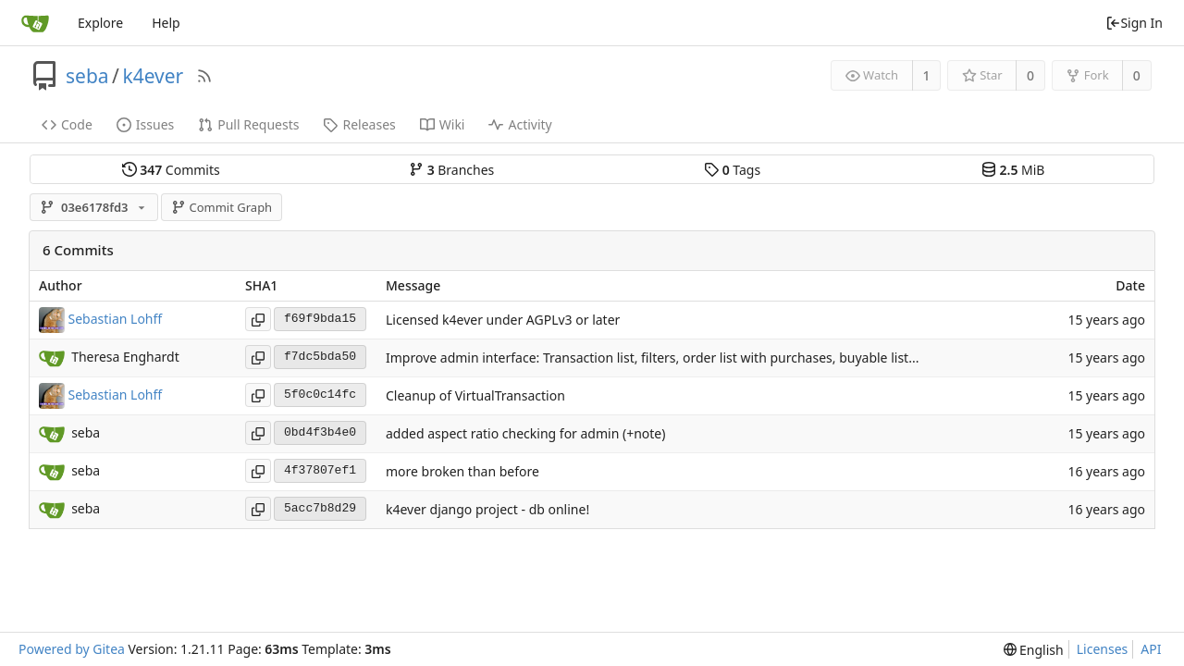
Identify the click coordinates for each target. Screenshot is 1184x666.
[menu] (1034, 650)
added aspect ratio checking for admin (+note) (525, 433)
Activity (519, 124)
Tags (732, 170)
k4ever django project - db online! (487, 509)
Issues (145, 124)
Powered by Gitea (71, 649)
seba (87, 76)
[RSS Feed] (204, 76)
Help (166, 22)
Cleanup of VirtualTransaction (475, 395)
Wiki (442, 124)
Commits (171, 170)
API (1151, 649)
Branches (451, 170)
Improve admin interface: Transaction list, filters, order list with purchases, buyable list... (652, 357)
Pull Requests (248, 124)
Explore (100, 22)
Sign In (1134, 22)
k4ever (152, 76)
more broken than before (462, 471)
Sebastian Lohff (115, 318)
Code (67, 124)
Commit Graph (221, 207)
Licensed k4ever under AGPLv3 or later (503, 319)
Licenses (1102, 649)
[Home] (35, 23)
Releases (359, 124)
